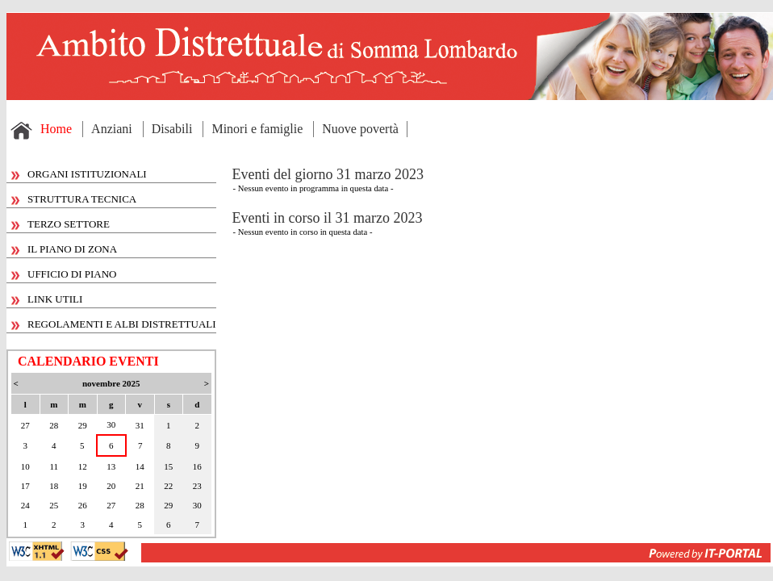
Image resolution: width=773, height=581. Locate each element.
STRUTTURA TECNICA (73, 199)
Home (56, 129)
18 (53, 486)
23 (197, 486)
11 (53, 466)
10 (25, 466)
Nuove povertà (360, 129)
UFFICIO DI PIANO (64, 274)
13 (111, 466)
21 (140, 486)
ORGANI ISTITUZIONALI (79, 174)
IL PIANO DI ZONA (64, 249)
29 (82, 425)
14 (140, 466)
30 (111, 424)
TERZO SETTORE (60, 224)
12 (82, 466)
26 (82, 505)
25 (53, 505)
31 (140, 425)
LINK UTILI (46, 299)
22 (168, 486)
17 (25, 486)
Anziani (111, 129)
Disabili (172, 129)
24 (25, 505)
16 (197, 466)
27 (25, 425)
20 (111, 486)
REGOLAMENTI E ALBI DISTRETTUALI (113, 324)
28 (53, 425)
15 (168, 466)
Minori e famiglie (257, 129)
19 (82, 486)
